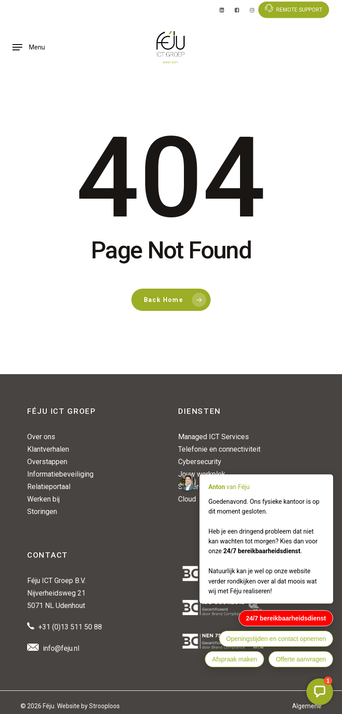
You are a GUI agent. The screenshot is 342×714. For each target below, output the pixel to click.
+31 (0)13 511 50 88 (70, 627)
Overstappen (47, 461)
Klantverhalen (48, 449)
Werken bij (43, 499)
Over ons (41, 436)
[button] (28, 47)
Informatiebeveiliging (60, 474)
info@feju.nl (61, 648)
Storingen (42, 511)
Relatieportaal (48, 486)
